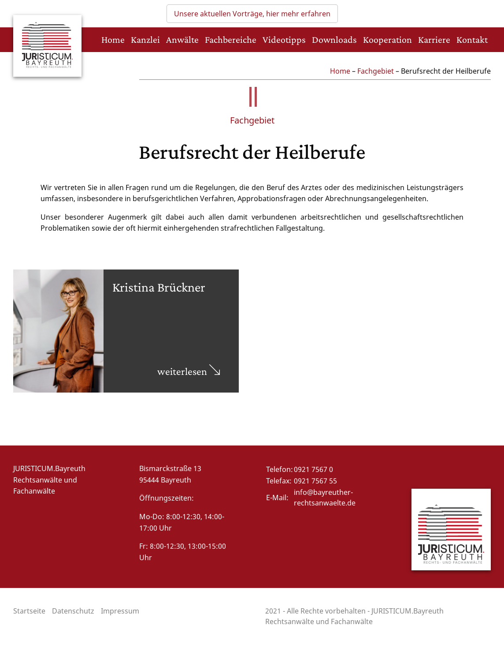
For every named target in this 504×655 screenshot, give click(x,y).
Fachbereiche (230, 39)
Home (113, 39)
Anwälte (182, 39)
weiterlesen (188, 371)
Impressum (120, 611)
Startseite (29, 611)
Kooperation (387, 39)
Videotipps (284, 39)
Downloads (334, 39)
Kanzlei (145, 39)
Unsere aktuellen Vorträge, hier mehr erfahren (252, 14)
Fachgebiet (375, 71)
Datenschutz (73, 611)
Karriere (434, 39)
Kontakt (472, 39)
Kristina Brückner (158, 287)
